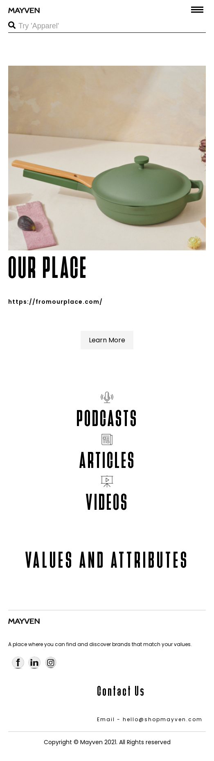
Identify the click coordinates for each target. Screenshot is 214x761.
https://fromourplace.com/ (55, 302)
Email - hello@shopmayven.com (150, 719)
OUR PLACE (48, 267)
